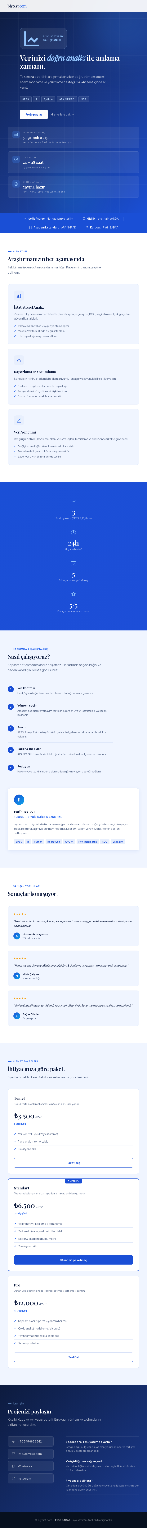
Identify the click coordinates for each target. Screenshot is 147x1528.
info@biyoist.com (27, 1454)
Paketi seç (73, 1162)
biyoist (17, 5)
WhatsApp (22, 1466)
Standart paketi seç (73, 1260)
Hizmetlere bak (61, 115)
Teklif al (73, 1357)
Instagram (21, 1478)
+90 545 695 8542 (27, 1441)
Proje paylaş (33, 115)
